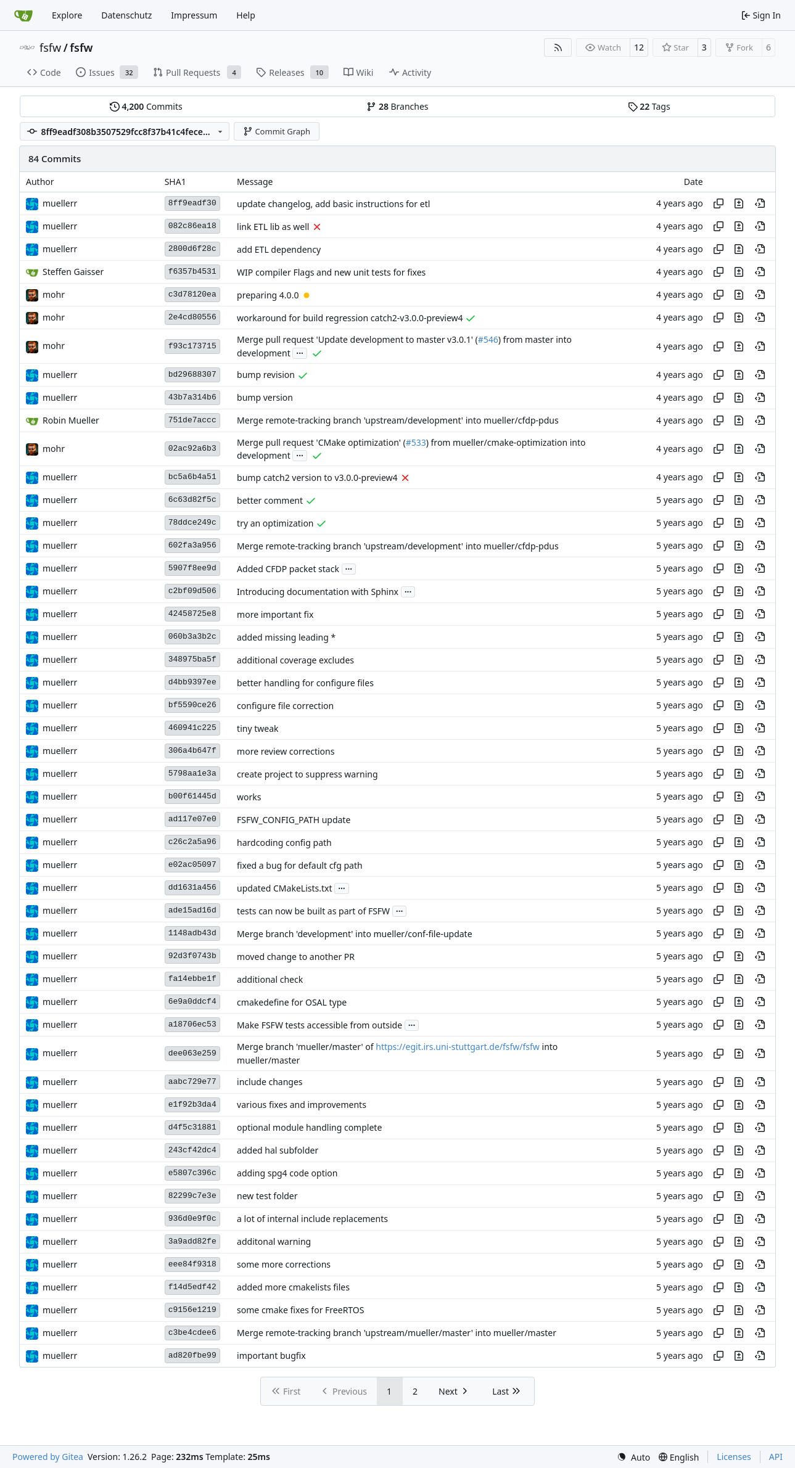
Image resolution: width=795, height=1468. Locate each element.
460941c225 (192, 727)
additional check (270, 979)
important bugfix (271, 1356)
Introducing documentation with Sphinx (317, 591)
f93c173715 (192, 346)
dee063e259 (192, 1053)
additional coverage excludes (295, 660)
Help (245, 15)
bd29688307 (192, 374)
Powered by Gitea (47, 1456)
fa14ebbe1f (192, 978)
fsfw (50, 47)
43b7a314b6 (192, 397)
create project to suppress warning (307, 774)
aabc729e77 (192, 1081)
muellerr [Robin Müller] (60, 203)
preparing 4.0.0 (268, 295)
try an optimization (275, 523)
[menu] (633, 1457)
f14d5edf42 (192, 1287)
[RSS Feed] (558, 47)
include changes (269, 1082)
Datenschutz (126, 15)
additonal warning (274, 1242)
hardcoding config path (284, 842)
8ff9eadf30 (192, 203)
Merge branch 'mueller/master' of (306, 1047)
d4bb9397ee (192, 682)
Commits (146, 106)
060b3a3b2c (192, 636)
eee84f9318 (192, 1264)
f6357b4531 (192, 271)
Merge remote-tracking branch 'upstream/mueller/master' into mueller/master (396, 1333)
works (249, 797)
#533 (416, 442)
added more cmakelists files (293, 1288)
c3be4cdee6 (192, 1332)
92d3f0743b (192, 956)
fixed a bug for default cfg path (300, 865)
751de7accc (192, 420)
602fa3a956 (192, 545)
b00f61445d (192, 796)
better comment (270, 500)
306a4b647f (192, 750)
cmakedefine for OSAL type (292, 1002)
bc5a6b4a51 (192, 477)
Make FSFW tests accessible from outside (319, 1025)
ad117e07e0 (192, 819)
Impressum (194, 15)
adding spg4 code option (287, 1173)
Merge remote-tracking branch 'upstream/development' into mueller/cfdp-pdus (398, 421)
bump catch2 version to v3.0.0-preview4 (317, 477)
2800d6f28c (192, 248)
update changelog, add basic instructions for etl (333, 204)
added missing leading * (286, 637)
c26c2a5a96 (192, 842)
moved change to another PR (296, 956)
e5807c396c (192, 1173)
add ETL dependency (279, 249)
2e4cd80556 (192, 317)
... (299, 352)
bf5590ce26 (192, 705)
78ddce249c (192, 522)
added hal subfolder (277, 1151)
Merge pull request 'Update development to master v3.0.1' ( (357, 340)
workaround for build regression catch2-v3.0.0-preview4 (350, 318)
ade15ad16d (192, 910)
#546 (488, 340)
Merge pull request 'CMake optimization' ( (321, 442)
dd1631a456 (192, 887)
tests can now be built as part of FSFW (313, 911)
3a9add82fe (192, 1241)
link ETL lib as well (273, 226)
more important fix (275, 614)
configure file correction (285, 705)
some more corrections (284, 1265)
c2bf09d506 (192, 591)
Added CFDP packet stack (288, 569)
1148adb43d (192, 933)
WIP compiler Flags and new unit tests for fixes (331, 272)
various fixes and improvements (301, 1105)
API (776, 1456)
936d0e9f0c (192, 1218)
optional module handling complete (309, 1128)
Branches (397, 106)
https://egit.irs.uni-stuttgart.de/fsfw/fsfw (458, 1047)
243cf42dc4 (192, 1150)
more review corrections (285, 751)
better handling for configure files (305, 683)
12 (639, 47)
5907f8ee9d (192, 568)
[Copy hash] (718, 203)
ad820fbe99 (192, 1355)
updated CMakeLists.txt (284, 888)
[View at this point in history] (760, 203)
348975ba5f (192, 659)
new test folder (267, 1196)
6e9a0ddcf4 (192, 1001)
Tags (649, 106)
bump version (265, 398)
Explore (67, 15)
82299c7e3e (192, 1195)
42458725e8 (192, 613)
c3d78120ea (192, 294)
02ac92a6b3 (192, 448)
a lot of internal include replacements (312, 1219)
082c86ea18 (192, 226)
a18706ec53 (192, 1024)
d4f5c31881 (192, 1127)
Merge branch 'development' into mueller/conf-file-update (354, 934)
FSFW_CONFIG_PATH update (293, 820)
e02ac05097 (192, 864)
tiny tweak (257, 728)
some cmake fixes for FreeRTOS (300, 1310)
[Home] (23, 15)
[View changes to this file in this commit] (739, 203)
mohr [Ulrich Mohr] (54, 294)
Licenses (734, 1456)
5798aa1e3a (192, 773)
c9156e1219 (192, 1309)
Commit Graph (276, 131)
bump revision (266, 375)
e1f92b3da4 (192, 1104)
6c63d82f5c (192, 499)
